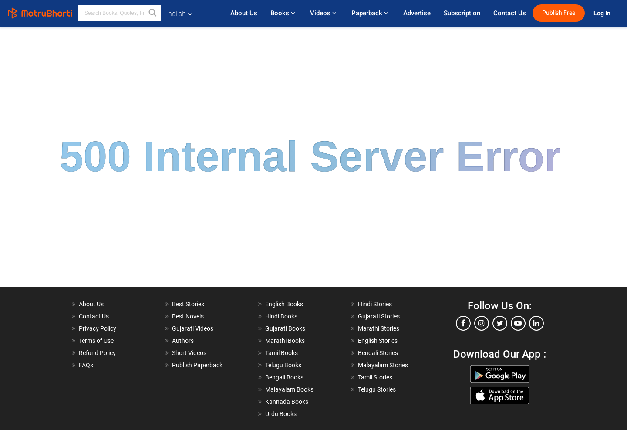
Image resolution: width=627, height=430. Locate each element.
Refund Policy (97, 352)
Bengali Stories (378, 352)
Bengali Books (284, 377)
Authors (183, 340)
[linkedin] (536, 323)
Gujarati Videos (192, 328)
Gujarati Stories (379, 316)
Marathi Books (285, 340)
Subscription (462, 13)
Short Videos (189, 352)
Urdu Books (281, 413)
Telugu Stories (377, 389)
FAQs (86, 365)
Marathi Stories (378, 328)
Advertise (417, 13)
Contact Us (509, 13)
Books (283, 13)
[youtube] (518, 323)
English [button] (178, 14)
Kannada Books (286, 401)
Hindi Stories (375, 304)
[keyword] (119, 13)
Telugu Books (283, 365)
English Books (284, 304)
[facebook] (463, 323)
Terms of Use (96, 340)
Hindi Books (281, 316)
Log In (602, 13)
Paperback (370, 13)
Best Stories (188, 304)
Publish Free (558, 12)
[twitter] (499, 323)
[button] (153, 13)
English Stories (378, 340)
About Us (243, 13)
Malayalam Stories (383, 365)
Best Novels (188, 316)
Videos (324, 13)
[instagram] (481, 323)
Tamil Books (281, 352)
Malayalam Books (289, 389)
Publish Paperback (197, 365)
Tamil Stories (375, 377)
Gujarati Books (285, 328)
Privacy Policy (97, 328)
